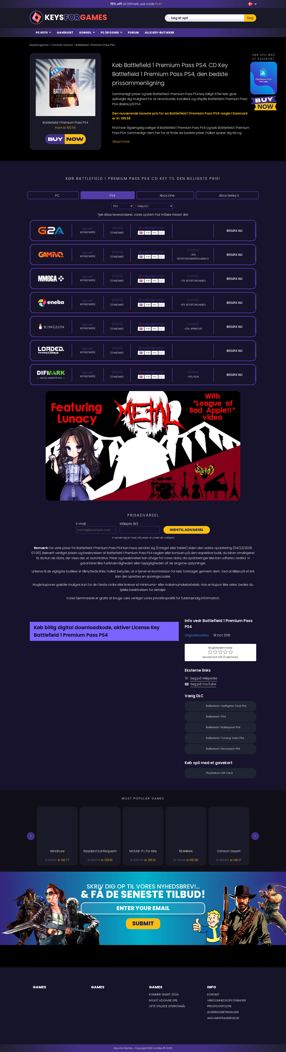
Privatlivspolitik (219, 1006)
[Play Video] (143, 446)
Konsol (87, 33)
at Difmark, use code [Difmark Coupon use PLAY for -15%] (136, 4)
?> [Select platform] (122, 206)
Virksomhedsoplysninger (226, 1000)
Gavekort (65, 33)
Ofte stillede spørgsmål (167, 1006)
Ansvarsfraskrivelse (223, 1018)
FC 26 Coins (111, 33)
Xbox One (165, 195)
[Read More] (181, 141)
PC (53, 195)
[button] (31, 836)
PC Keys (43, 33)
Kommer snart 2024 (164, 994)
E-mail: (81, 523)
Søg (250, 18)
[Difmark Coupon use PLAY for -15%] (143, 609)
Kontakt (213, 994)
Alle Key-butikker (159, 33)
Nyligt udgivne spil (163, 1000)
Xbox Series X (227, 195)
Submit (143, 923)
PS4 (107, 195)
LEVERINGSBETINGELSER (223, 1012)
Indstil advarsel (187, 529)
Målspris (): (129, 523)
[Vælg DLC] (154, 206)
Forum (133, 33)
